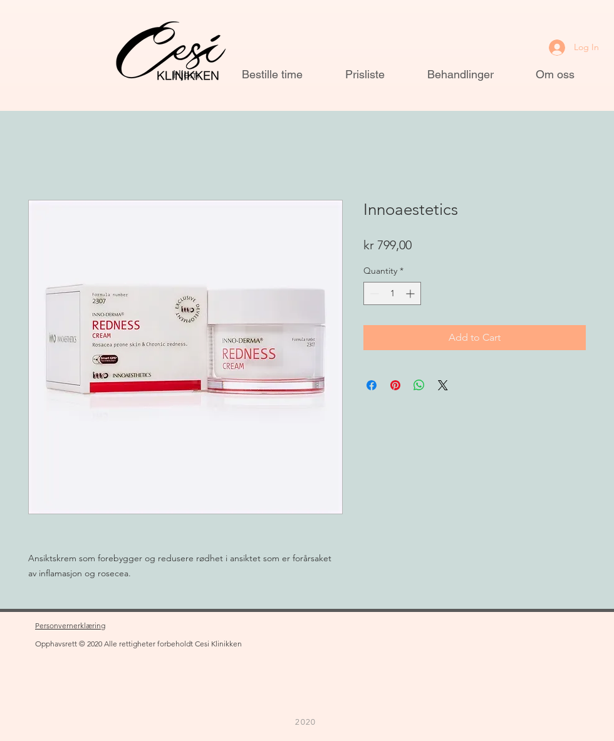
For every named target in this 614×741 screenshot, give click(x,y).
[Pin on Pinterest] (395, 385)
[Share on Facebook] (371, 385)
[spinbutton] (392, 293)
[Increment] (411, 293)
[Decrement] (373, 293)
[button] (82, 25)
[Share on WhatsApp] (419, 385)
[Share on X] (442, 385)
